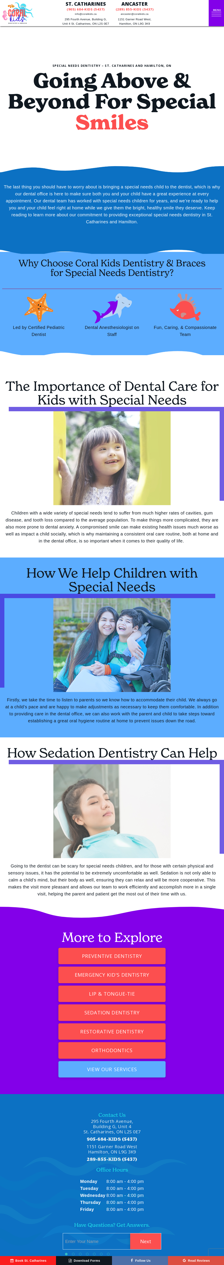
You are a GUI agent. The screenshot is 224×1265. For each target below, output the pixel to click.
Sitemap (110, 1239)
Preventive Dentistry (68, 955)
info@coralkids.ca (86, 14)
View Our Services (112, 1012)
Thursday (90, 1146)
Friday (87, 1153)
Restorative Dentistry (72, 993)
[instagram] (30, 1238)
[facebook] (19, 1238)
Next (144, 1185)
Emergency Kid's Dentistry (151, 955)
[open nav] (217, 13)
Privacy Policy (132, 1239)
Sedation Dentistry (151, 974)
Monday (89, 1125)
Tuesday (89, 1132)
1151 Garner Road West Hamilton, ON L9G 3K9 (112, 1093)
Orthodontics (151, 993)
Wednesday (92, 1139)
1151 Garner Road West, (135, 22)
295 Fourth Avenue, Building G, (86, 22)
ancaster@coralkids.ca (135, 14)
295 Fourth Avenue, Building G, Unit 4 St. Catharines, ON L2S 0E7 (112, 1070)
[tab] (66, 1197)
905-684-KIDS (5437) (112, 1082)
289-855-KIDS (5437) (112, 1102)
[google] (8, 1238)
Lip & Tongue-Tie (72, 974)
